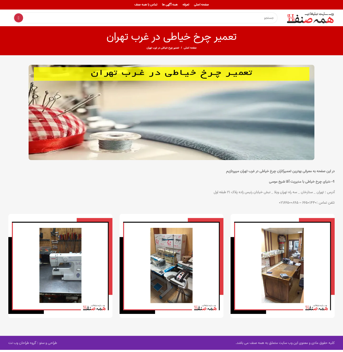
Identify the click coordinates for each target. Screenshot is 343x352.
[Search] (145, 19)
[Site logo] (311, 19)
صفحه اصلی (190, 50)
